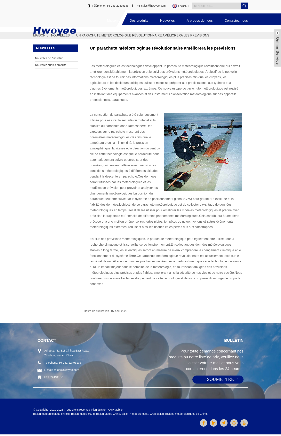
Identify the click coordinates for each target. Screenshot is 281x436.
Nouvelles (167, 19)
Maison (112, 19)
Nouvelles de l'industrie (49, 59)
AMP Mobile (115, 411)
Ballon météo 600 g (83, 415)
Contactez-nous (236, 19)
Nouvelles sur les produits (50, 65)
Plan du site (98, 411)
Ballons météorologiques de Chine (186, 415)
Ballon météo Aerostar (135, 415)
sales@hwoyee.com (153, 4)
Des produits (139, 19)
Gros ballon (157, 415)
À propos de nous (200, 19)
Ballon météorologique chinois (51, 415)
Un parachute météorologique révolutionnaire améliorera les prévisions (143, 36)
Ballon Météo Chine (108, 415)
